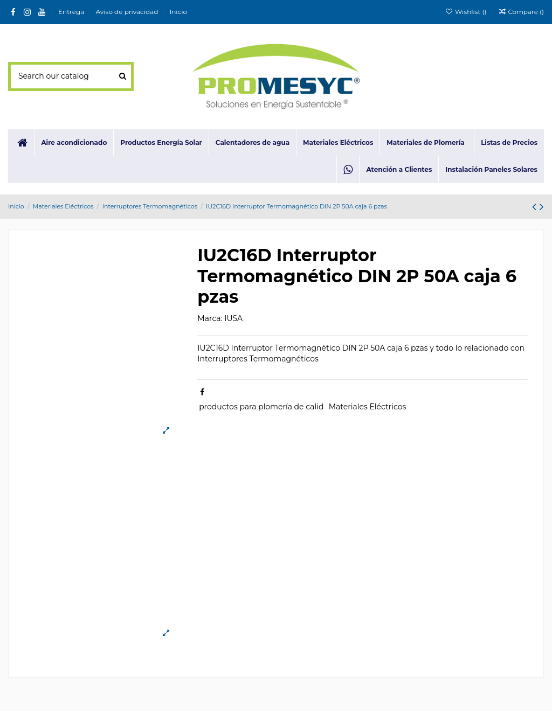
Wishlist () (466, 12)
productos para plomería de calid (261, 407)
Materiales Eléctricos (367, 407)
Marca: (209, 318)
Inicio (178, 12)
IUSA (233, 318)
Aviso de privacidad (128, 12)
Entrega (72, 12)
